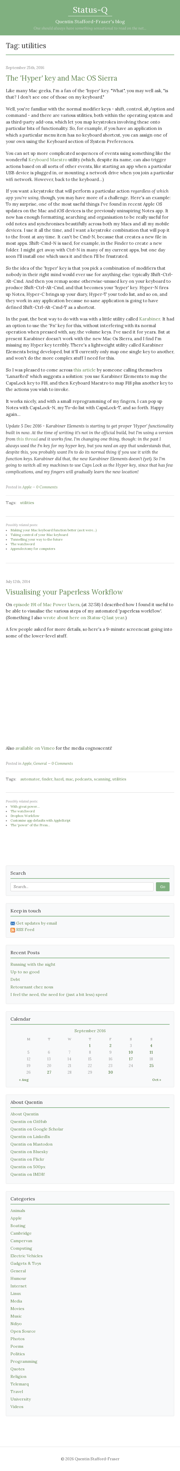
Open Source (23, 1331)
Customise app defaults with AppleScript (40, 820)
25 (151, 1065)
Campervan (21, 1240)
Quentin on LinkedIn (30, 1136)
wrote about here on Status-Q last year (83, 617)
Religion (18, 1376)
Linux (15, 1293)
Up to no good (24, 971)
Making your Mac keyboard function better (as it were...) (53, 530)
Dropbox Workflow (24, 816)
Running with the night (32, 964)
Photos (17, 1338)
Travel (16, 1391)
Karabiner (149, 319)
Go (162, 887)
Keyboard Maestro (47, 159)
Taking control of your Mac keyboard (39, 535)
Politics (17, 1353)
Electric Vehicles (26, 1255)
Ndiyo (16, 1323)
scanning (102, 779)
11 (151, 1052)
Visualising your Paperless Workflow (64, 592)
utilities (27, 502)
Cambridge (21, 1233)
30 (110, 1072)
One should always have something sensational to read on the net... (90, 28)
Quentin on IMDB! (27, 1174)
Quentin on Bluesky (29, 1151)
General (40, 763)
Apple (27, 487)
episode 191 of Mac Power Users (46, 604)
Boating (18, 1225)
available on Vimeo (34, 748)
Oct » (156, 1079)
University (20, 1399)
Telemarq (19, 1384)
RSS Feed (22, 929)
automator (30, 779)
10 (131, 1052)
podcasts (83, 779)
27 (49, 1072)
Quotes (17, 1369)
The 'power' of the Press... (30, 825)
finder (47, 779)
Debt (15, 979)
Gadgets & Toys (25, 1263)
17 (131, 1059)
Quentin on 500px (27, 1166)
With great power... (25, 807)
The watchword (22, 544)
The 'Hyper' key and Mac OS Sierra (61, 78)
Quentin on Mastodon (31, 1144)
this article (85, 370)
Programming (23, 1361)
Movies (17, 1308)
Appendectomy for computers (32, 549)
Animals (17, 1210)
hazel (58, 779)
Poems (16, 1346)
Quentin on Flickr (27, 1159)
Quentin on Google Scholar (36, 1129)
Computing (21, 1248)
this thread (27, 439)
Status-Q (90, 10)
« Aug (24, 1079)
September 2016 (90, 1030)
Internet (18, 1286)
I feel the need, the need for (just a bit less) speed (58, 994)
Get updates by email (33, 923)
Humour (18, 1278)
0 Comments (47, 487)
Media (16, 1301)
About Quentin (24, 1114)
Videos (16, 1406)
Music (16, 1316)
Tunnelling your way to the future (36, 539)
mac (69, 779)
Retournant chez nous (31, 987)
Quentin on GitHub (28, 1121)
